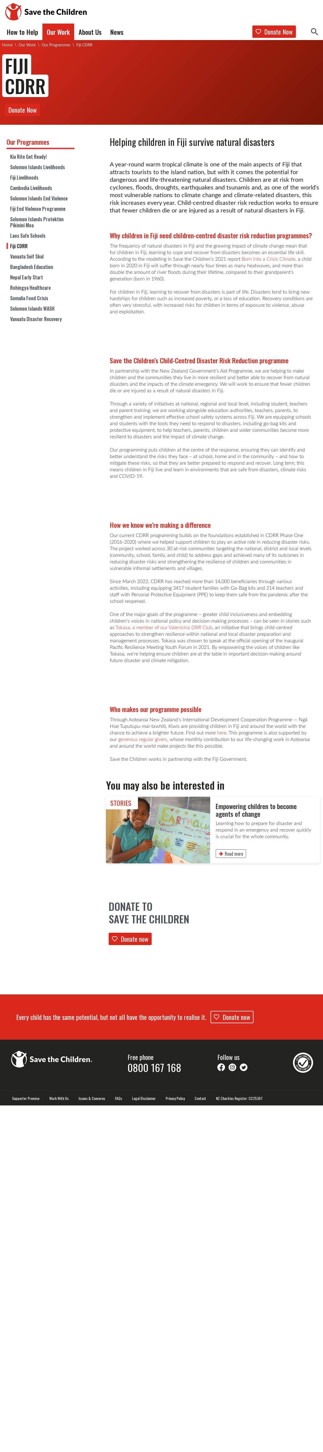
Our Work (27, 44)
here (221, 1079)
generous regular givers (142, 1085)
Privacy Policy (175, 1445)
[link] (213, 1176)
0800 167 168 (154, 1414)
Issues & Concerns (92, 1445)
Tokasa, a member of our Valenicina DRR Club (164, 858)
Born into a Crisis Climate (268, 259)
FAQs (118, 1445)
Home (7, 44)
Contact (200, 1445)
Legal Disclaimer (144, 1445)
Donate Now (274, 31)
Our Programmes (56, 44)
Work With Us (59, 1445)
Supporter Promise (25, 1445)
